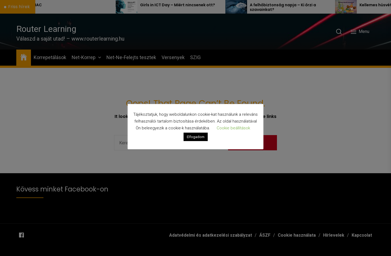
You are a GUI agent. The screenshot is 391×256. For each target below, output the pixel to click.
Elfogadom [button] (195, 137)
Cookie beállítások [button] (233, 128)
